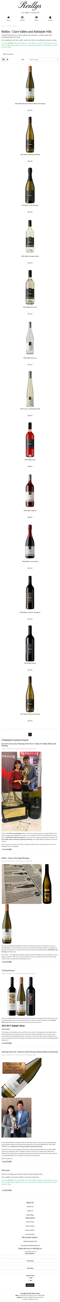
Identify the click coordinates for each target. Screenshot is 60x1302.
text (31, 1280)
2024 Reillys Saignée (30, 510)
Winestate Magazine (15, 833)
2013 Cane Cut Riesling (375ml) (30, 409)
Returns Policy (30, 1230)
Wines (9, 26)
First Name (30, 1261)
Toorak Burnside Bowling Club (30, 1245)
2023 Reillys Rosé (30, 460)
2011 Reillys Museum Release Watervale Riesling (16, 839)
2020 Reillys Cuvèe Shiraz (30, 561)
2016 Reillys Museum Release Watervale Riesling (30, 103)
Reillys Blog (30, 1215)
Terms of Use (30, 1222)
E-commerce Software (28, 1299)
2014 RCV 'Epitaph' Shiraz (13, 1025)
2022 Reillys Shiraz (30, 663)
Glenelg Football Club (30, 1241)
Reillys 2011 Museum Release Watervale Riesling (27, 1146)
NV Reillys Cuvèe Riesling (30, 205)
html (30, 1278)
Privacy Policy (30, 1226)
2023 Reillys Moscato (30, 358)
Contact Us (30, 1206)
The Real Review (7, 970)
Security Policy (30, 1234)
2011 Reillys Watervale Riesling (30, 714)
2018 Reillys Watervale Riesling (15, 837)
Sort (22, 59)
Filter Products (8, 54)
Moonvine (5, 1170)
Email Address (30, 1253)
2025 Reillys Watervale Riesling (30, 154)
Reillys (15, 26)
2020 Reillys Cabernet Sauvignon (30, 612)
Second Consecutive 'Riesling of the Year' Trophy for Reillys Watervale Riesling (28, 745)
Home (3, 26)
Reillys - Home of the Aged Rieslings (15, 858)
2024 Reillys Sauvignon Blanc (30, 256)
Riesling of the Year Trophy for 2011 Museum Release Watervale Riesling (29, 1052)
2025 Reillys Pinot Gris (30, 307)
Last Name (30, 1268)
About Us (30, 1211)
